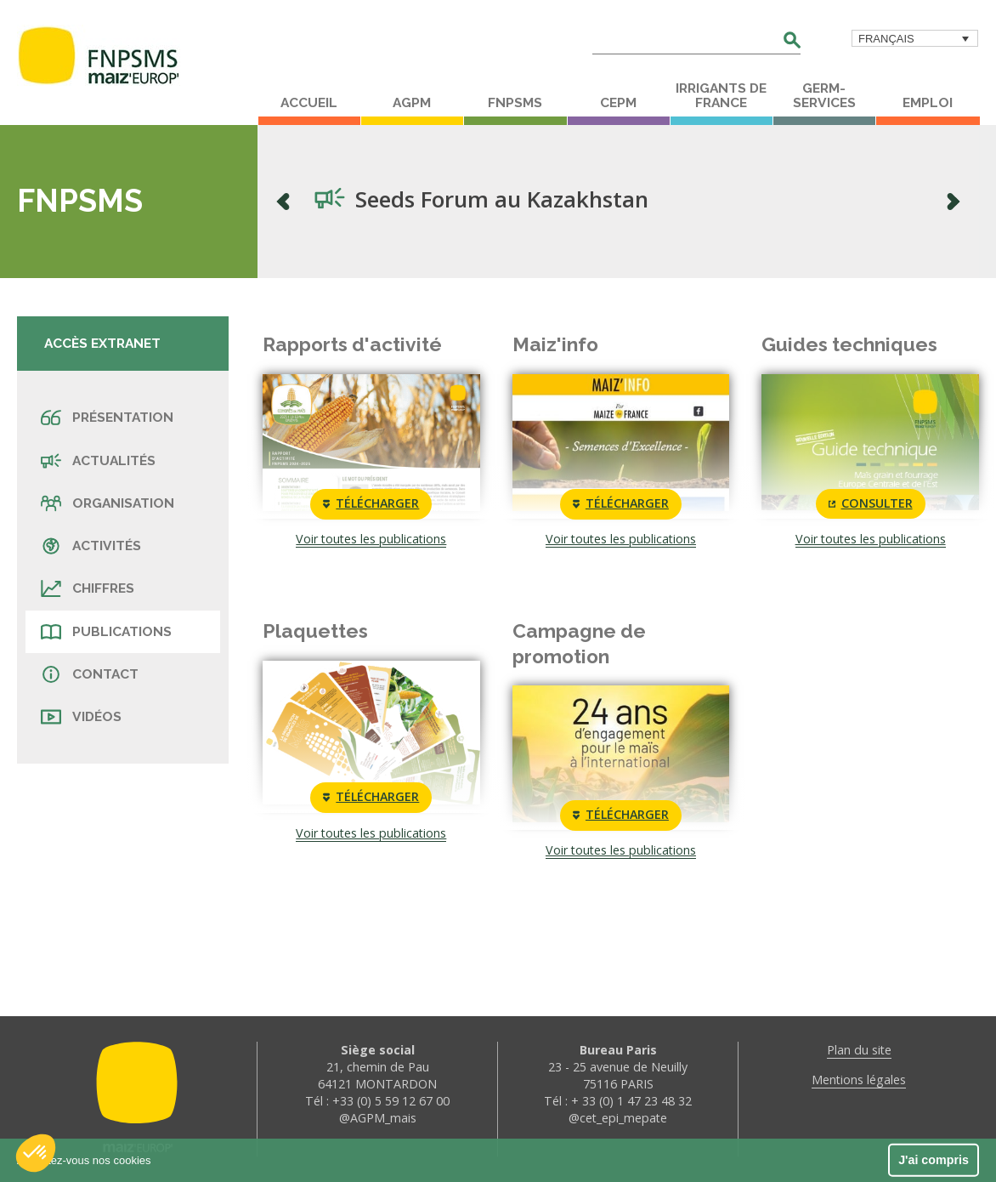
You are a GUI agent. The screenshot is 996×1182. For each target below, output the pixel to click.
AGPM (412, 103)
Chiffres (87, 588)
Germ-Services (824, 96)
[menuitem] (915, 38)
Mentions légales (859, 1079)
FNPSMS (515, 103)
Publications (106, 631)
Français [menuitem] (886, 38)
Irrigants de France (721, 96)
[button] (35, 1153)
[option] (618, 201)
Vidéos (81, 716)
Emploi (928, 103)
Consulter (871, 504)
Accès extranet (102, 343)
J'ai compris (933, 1160)
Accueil (308, 103)
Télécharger (371, 504)
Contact (90, 674)
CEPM (618, 103)
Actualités (98, 460)
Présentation (107, 417)
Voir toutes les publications (371, 539)
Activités (91, 545)
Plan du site (859, 1050)
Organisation (107, 503)
